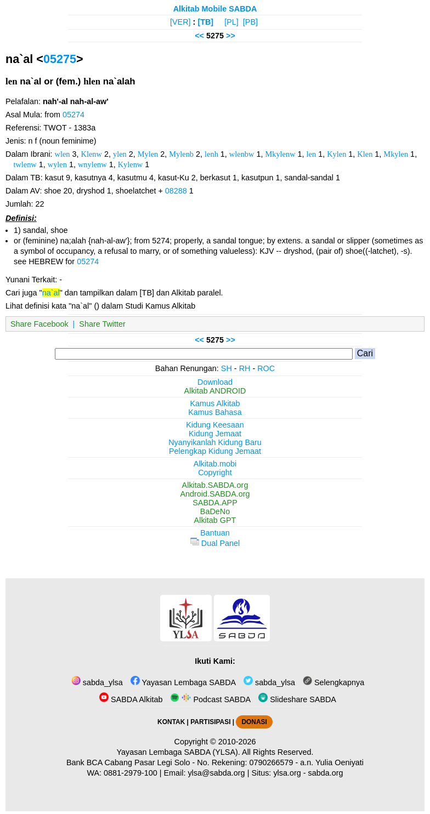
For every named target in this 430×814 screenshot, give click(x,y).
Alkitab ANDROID (215, 390)
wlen (62, 154)
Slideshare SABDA (297, 699)
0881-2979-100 (130, 773)
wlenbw (241, 154)
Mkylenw (280, 154)
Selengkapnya (333, 682)
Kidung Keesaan (215, 424)
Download (215, 382)
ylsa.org (287, 773)
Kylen (336, 154)
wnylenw (92, 164)
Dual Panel (215, 543)
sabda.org (325, 773)
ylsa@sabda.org (216, 773)
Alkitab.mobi (215, 463)
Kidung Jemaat (215, 433)
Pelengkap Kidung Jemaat (215, 451)
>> (230, 35)
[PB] (250, 22)
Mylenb (181, 154)
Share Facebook (39, 324)
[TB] (205, 22)
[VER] (180, 22)
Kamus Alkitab (215, 403)
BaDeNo (215, 511)
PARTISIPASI (210, 722)
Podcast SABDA (210, 699)
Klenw (91, 154)
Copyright (215, 472)
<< (199, 35)
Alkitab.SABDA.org (215, 485)
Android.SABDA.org (215, 493)
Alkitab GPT (215, 520)
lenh (211, 154)
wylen (57, 164)
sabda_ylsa (97, 682)
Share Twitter (102, 324)
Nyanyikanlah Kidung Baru (215, 442)
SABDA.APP (215, 502)
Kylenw (130, 164)
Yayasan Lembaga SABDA (183, 682)
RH (245, 368)
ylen (120, 154)
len (311, 154)
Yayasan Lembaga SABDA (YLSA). (178, 752)
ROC (266, 368)
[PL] (231, 22)
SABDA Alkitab (130, 699)
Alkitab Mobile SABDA (215, 8)
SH (226, 368)
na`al (51, 292)
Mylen (148, 154)
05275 (59, 59)
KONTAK (171, 722)
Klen (364, 154)
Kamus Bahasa (215, 412)
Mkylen (395, 154)
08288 (176, 190)
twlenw (24, 164)
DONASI (254, 722)
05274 (73, 114)
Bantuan (215, 532)
